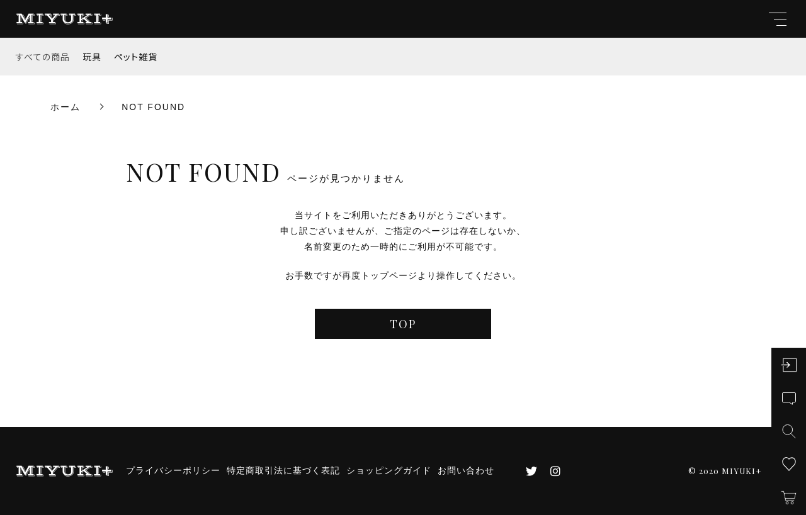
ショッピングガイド (388, 470)
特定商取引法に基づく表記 (283, 470)
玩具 (91, 56)
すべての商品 (43, 56)
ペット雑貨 (135, 56)
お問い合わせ (466, 470)
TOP (403, 323)
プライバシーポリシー (173, 470)
